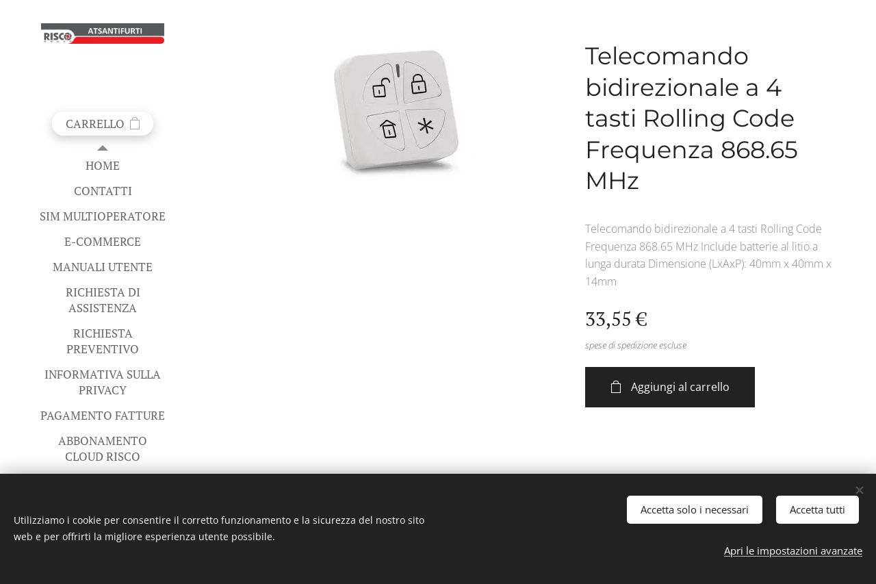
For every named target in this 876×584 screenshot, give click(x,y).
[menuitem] (102, 165)
